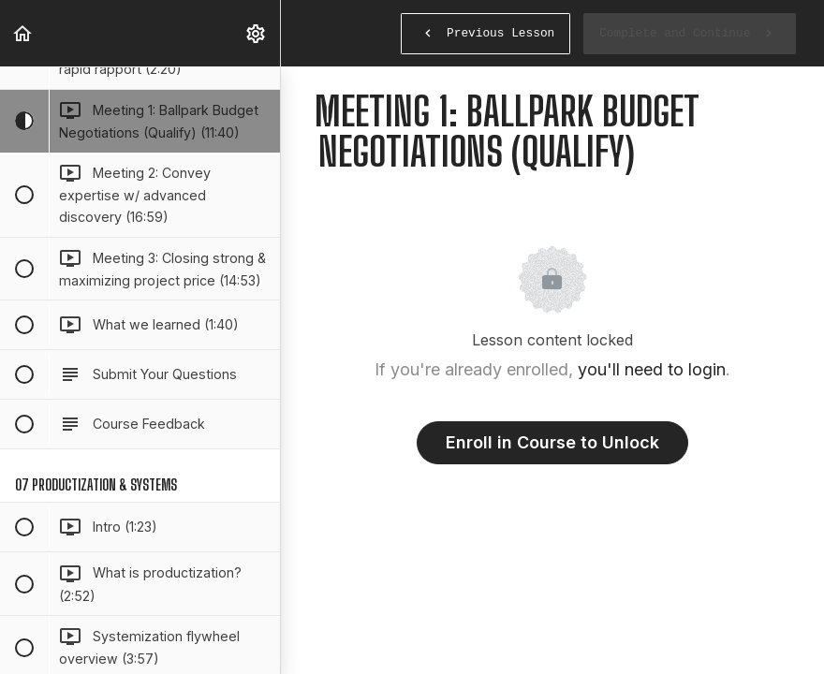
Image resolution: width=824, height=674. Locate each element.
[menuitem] (256, 33)
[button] (23, 33)
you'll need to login (652, 369)
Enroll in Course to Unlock (552, 442)
